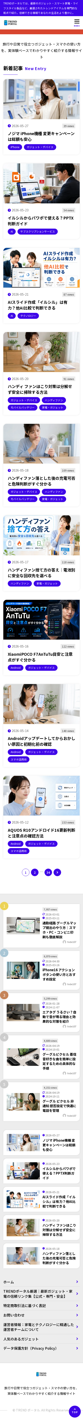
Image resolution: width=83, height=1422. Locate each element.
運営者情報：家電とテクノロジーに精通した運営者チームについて (38, 1327)
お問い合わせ (14, 1315)
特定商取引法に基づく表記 (26, 1305)
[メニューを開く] (77, 23)
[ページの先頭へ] (75, 1412)
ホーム (8, 1281)
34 (48, 872)
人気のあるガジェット (21, 1339)
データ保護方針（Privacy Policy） (31, 1348)
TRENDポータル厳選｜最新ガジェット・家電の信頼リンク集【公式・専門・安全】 (37, 1293)
